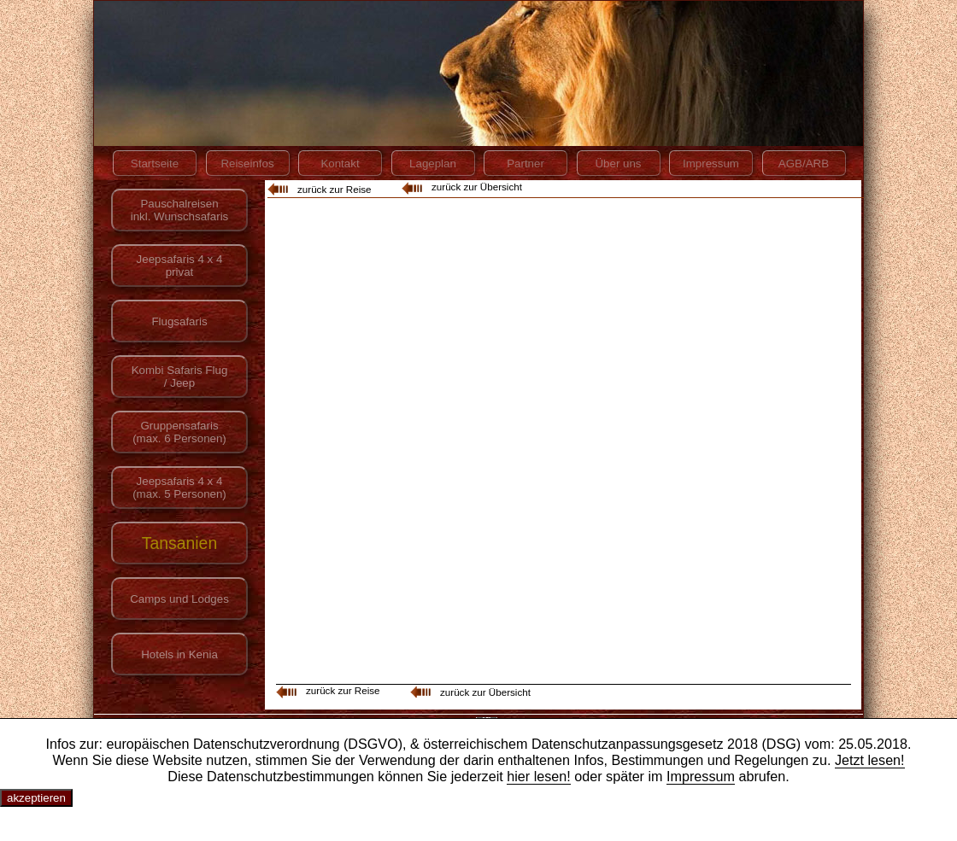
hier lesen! (539, 776)
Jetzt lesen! (870, 760)
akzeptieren (36, 797)
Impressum (700, 776)
